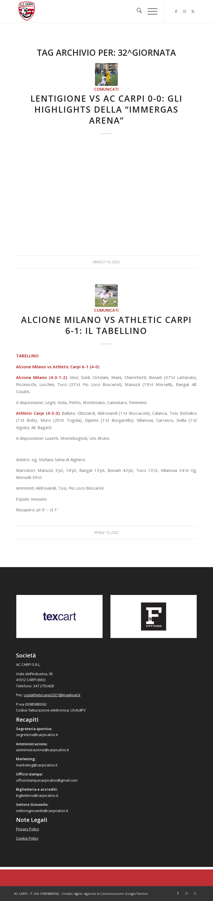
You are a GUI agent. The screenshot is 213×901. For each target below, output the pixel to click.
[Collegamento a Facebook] (176, 11)
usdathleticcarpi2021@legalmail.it (52, 694)
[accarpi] (88, 11)
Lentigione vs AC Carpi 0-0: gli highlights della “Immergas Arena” (106, 109)
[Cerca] (136, 11)
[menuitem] (136, 11)
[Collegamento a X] (193, 11)
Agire (78, 893)
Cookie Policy (27, 838)
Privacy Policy (27, 828)
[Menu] (149, 11)
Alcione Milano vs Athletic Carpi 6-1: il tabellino (106, 325)
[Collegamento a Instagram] (184, 11)
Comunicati (106, 89)
